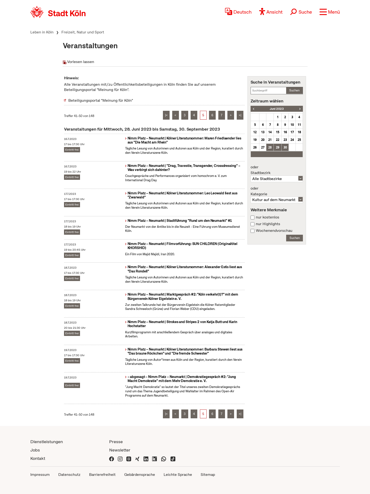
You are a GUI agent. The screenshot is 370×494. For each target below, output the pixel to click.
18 (299, 132)
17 (292, 132)
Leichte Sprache (178, 474)
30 (285, 147)
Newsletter (119, 450)
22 (277, 140)
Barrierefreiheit (102, 474)
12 (255, 132)
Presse (116, 441)
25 (299, 140)
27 (262, 147)
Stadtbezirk (277, 170)
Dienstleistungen (46, 441)
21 (270, 140)
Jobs (35, 450)
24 (292, 140)
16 (285, 132)
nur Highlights (268, 224)
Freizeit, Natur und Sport (82, 32)
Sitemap (208, 474)
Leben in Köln (42, 32)
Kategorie (277, 191)
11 (299, 124)
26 (255, 147)
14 (270, 132)
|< (166, 115)
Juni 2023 (277, 109)
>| (240, 115)
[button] (330, 12)
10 (292, 124)
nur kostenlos (267, 217)
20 (262, 140)
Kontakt (37, 458)
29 (277, 147)
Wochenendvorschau (274, 231)
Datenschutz (69, 474)
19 (255, 140)
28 (270, 147)
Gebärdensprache (139, 474)
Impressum (40, 474)
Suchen (294, 90)
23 (285, 140)
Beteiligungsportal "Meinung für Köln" (100, 100)
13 (262, 132)
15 (277, 132)
